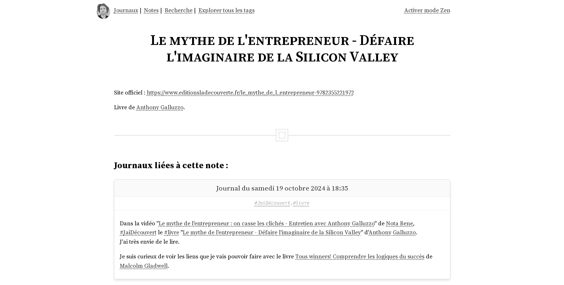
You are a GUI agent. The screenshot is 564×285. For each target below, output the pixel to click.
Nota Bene (399, 223)
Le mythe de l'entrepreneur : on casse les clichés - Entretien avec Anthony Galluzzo (266, 223)
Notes (151, 10)
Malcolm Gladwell (144, 266)
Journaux (126, 10)
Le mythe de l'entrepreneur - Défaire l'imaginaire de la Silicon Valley (272, 232)
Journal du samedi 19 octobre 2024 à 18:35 (282, 188)
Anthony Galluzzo (159, 107)
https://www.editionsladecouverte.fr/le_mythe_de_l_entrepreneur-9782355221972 (250, 92)
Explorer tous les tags (227, 10)
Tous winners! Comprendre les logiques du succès (359, 256)
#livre (301, 203)
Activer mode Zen (427, 10)
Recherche (178, 10)
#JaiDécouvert (272, 203)
